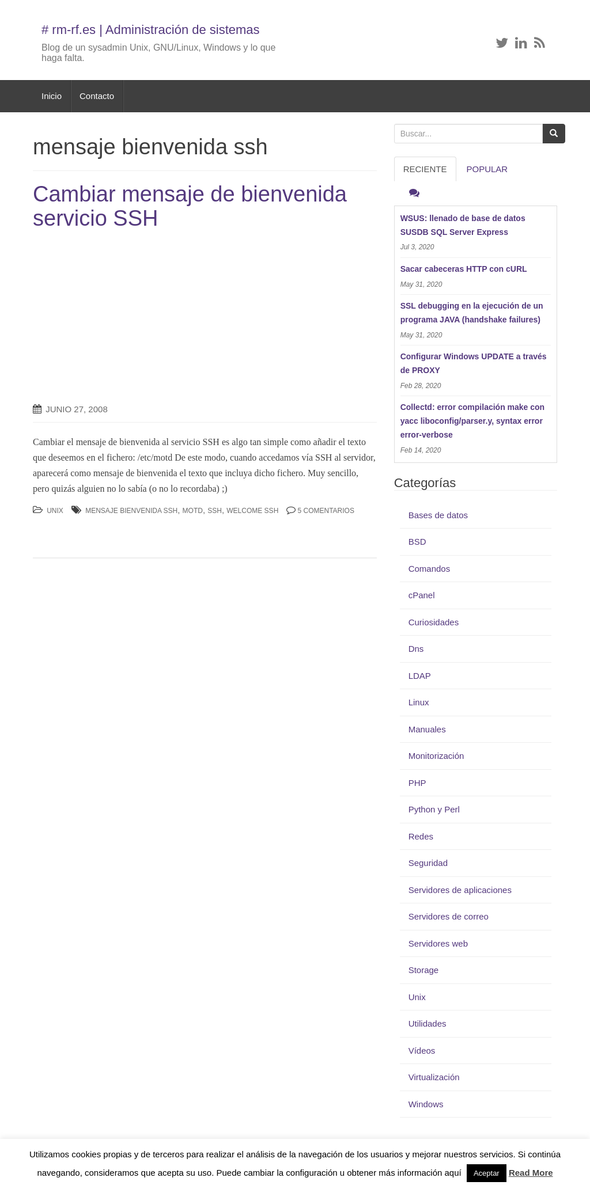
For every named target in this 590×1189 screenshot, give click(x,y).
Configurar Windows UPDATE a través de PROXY (473, 363)
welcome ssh (252, 511)
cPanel (422, 595)
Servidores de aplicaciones (460, 890)
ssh (214, 511)
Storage (424, 970)
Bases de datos (438, 515)
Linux (419, 702)
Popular (487, 169)
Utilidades (428, 1023)
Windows (426, 1104)
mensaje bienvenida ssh (131, 511)
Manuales (427, 729)
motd (193, 511)
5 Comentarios (325, 511)
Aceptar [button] (487, 1173)
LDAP (420, 676)
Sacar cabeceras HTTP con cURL (463, 268)
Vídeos (422, 1050)
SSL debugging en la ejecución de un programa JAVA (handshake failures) (471, 312)
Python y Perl (434, 809)
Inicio (51, 96)
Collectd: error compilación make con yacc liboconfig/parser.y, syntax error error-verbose (472, 420)
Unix (55, 511)
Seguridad (428, 863)
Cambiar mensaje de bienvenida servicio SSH (190, 206)
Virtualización (434, 1077)
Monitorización (436, 756)
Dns (416, 649)
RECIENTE (425, 169)
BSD (417, 541)
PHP (417, 783)
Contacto (97, 96)
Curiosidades (434, 622)
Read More (531, 1172)
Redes (421, 836)
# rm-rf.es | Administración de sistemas (150, 29)
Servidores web (438, 943)
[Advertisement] (129, 317)
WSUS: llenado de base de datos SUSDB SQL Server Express (462, 225)
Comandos (430, 568)
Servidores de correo (449, 916)
